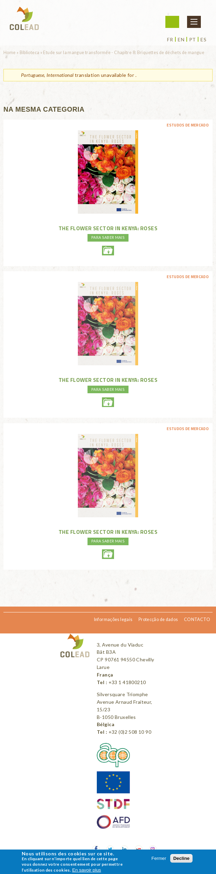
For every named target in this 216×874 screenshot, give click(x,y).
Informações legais (113, 619)
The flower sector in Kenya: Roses (108, 228)
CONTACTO (197, 619)
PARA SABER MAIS (108, 237)
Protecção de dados (158, 619)
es (203, 39)
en (181, 39)
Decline (181, 858)
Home (9, 52)
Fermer (159, 858)
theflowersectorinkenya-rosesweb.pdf (108, 250)
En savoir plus (86, 870)
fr (170, 39)
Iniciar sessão (172, 22)
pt (192, 39)
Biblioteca (30, 52)
